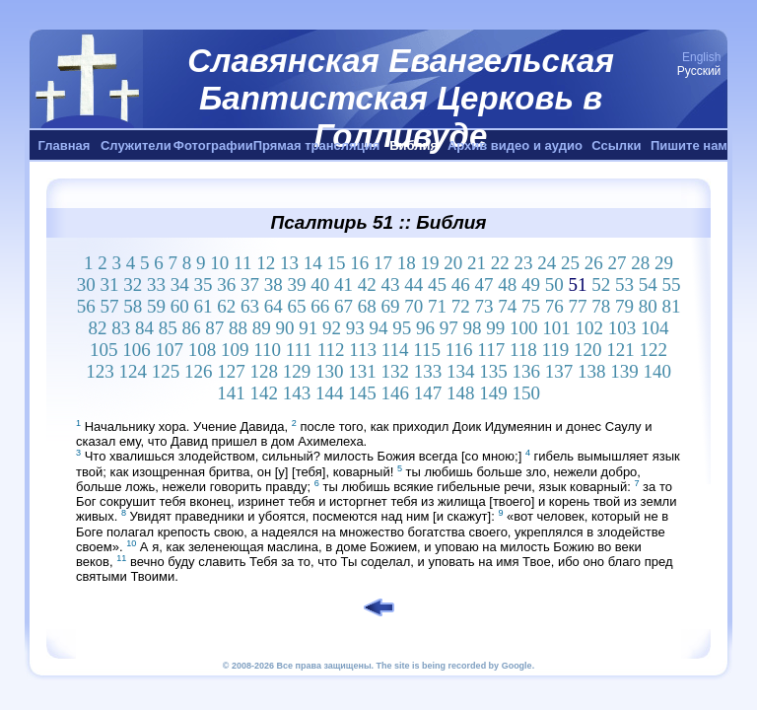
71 (437, 306)
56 (86, 306)
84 (144, 328)
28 (640, 262)
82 (98, 328)
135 (493, 371)
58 (132, 306)
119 (555, 349)
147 (428, 393)
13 (289, 262)
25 (570, 262)
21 (476, 262)
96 (425, 328)
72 (460, 306)
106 (136, 349)
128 (263, 371)
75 (530, 306)
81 (670, 306)
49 (530, 284)
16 (359, 262)
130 (329, 371)
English (701, 57)
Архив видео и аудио (515, 145)
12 (265, 262)
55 (670, 284)
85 (168, 328)
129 (297, 371)
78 (600, 306)
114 (395, 349)
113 (363, 349)
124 (132, 371)
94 (379, 328)
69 (389, 306)
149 (493, 393)
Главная (64, 145)
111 (299, 349)
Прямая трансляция (316, 145)
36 (226, 284)
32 (132, 284)
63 (250, 306)
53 (624, 284)
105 (104, 349)
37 (250, 284)
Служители (136, 145)
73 (483, 306)
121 (620, 349)
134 (461, 371)
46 (460, 284)
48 (507, 284)
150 (526, 393)
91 (308, 328)
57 (109, 306)
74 (507, 306)
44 (413, 284)
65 (296, 306)
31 (109, 284)
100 (524, 328)
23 (523, 262)
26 (594, 262)
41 (343, 284)
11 (242, 262)
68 (367, 306)
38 (273, 284)
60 (180, 306)
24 (546, 262)
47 (483, 284)
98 (472, 328)
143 (297, 393)
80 (648, 306)
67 (343, 306)
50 (554, 284)
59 (156, 306)
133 (428, 371)
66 (319, 306)
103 (622, 328)
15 (335, 262)
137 (559, 371)
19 (429, 262)
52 (600, 284)
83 (120, 328)
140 (657, 371)
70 (413, 306)
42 (367, 284)
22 (500, 262)
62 (226, 306)
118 (523, 349)
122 (654, 349)
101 (556, 328)
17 (383, 262)
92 (331, 328)
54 (648, 284)
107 (169, 349)
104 (655, 328)
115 (427, 349)
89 (261, 328)
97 (449, 328)
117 (491, 349)
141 (231, 393)
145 (362, 393)
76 (554, 306)
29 (663, 262)
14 (313, 262)
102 (590, 328)
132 (394, 371)
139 (624, 371)
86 (191, 328)
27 (616, 262)
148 (461, 393)
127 (231, 371)
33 (156, 284)
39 (296, 284)
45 (437, 284)
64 (273, 306)
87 (214, 328)
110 (267, 349)
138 (592, 371)
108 (202, 349)
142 (263, 393)
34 (180, 284)
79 (624, 306)
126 (198, 371)
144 (329, 393)
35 (202, 284)
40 (319, 284)
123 (100, 371)
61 (202, 306)
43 (389, 284)
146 (394, 393)
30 (86, 284)
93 (355, 328)
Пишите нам (689, 145)
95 (401, 328)
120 (588, 349)
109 (235, 349)
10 (219, 262)
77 (577, 306)
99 (495, 328)
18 (406, 262)
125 (166, 371)
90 (285, 328)
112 (331, 349)
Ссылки (616, 145)
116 (459, 349)
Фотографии (213, 145)
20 (453, 262)
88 (238, 328)
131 (362, 371)
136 (526, 371)
